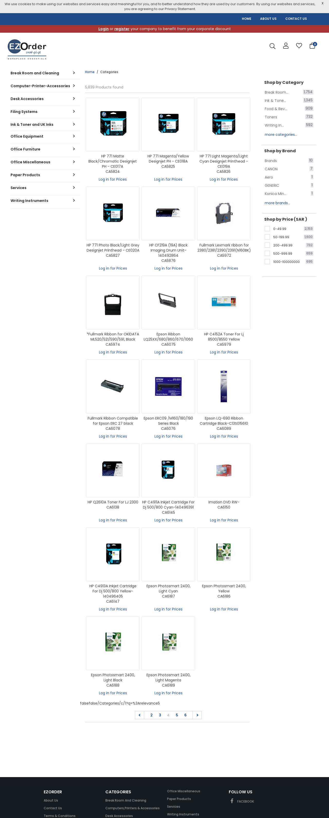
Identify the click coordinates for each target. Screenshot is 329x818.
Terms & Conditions (60, 816)
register (122, 28)
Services (173, 806)
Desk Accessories (119, 816)
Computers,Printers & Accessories (132, 808)
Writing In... (274, 125)
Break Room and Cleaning (125, 800)
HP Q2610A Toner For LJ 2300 (113, 502)
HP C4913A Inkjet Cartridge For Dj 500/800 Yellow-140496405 (112, 591)
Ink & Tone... (275, 100)
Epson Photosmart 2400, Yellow (224, 588)
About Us (51, 800)
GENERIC (272, 185)
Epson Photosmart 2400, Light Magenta (168, 677)
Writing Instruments (183, 814)
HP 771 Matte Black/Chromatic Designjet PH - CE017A (112, 161)
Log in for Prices (113, 179)
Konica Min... (275, 193)
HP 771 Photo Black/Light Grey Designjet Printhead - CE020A (113, 248)
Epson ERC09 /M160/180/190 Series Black (168, 421)
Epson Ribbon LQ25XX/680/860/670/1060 (168, 337)
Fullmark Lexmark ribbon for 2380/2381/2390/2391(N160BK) (224, 248)
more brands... (277, 203)
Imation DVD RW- (224, 502)
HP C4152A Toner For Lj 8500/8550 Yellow (224, 337)
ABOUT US (268, 18)
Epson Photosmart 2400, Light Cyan (168, 588)
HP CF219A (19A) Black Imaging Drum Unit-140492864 (168, 250)
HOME (246, 18)
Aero (269, 177)
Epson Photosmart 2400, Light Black (113, 677)
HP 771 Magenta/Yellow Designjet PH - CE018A (168, 159)
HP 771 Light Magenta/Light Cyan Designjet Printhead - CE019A (223, 161)
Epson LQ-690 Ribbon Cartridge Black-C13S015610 (224, 421)
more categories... (281, 134)
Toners (271, 117)
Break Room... (276, 92)
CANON (271, 169)
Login (103, 28)
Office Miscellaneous (183, 791)
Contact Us (53, 808)
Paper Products (179, 799)
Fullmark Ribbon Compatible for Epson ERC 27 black (113, 421)
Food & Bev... (276, 108)
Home (90, 72)
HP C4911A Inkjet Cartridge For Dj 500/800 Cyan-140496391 (168, 505)
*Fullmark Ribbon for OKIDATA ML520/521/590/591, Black (113, 337)
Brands (271, 160)
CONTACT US (296, 18)
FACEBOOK (241, 801)
